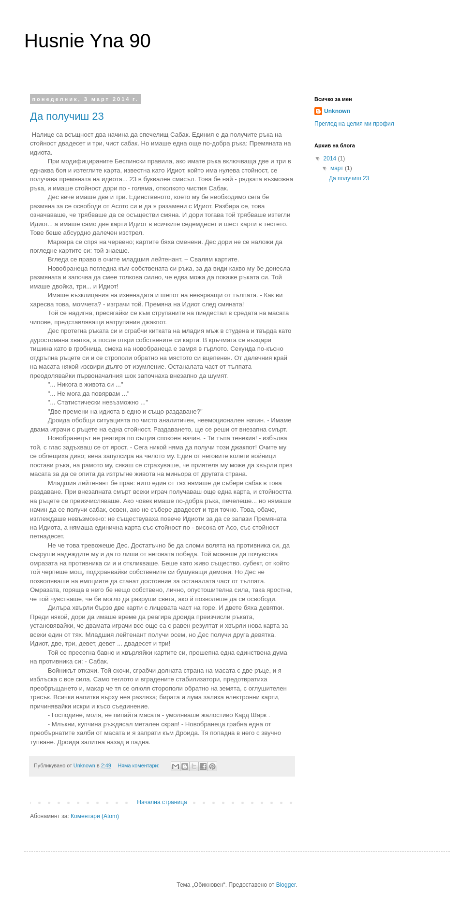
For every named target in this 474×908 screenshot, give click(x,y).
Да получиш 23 (67, 116)
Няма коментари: (139, 765)
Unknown (337, 111)
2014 (331, 158)
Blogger (286, 884)
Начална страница (162, 802)
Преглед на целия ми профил (354, 123)
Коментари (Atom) (95, 816)
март (337, 168)
